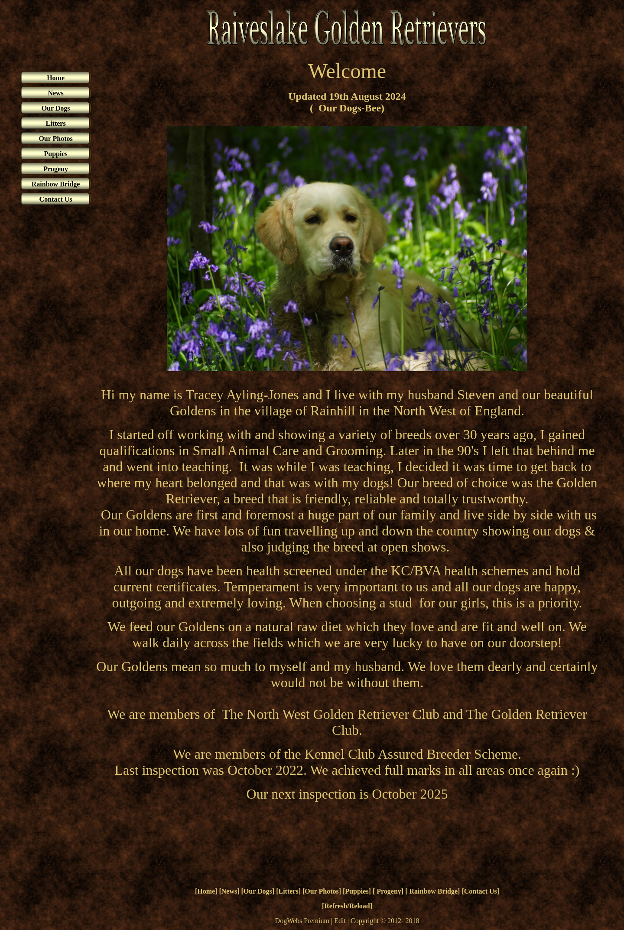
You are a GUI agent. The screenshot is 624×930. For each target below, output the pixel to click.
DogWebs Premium (302, 920)
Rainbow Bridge (433, 891)
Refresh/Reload (347, 906)
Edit (340, 920)
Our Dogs (258, 891)
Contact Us (480, 891)
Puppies (356, 891)
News (229, 891)
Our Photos (321, 891)
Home (206, 891)
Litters (288, 891)
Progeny (388, 891)
